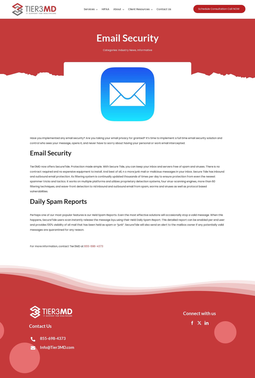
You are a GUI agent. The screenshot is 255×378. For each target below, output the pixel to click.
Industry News (127, 50)
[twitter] (199, 323)
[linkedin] (206, 323)
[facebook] (192, 323)
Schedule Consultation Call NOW (219, 9)
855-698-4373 (93, 246)
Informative (144, 50)
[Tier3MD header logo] (34, 4)
